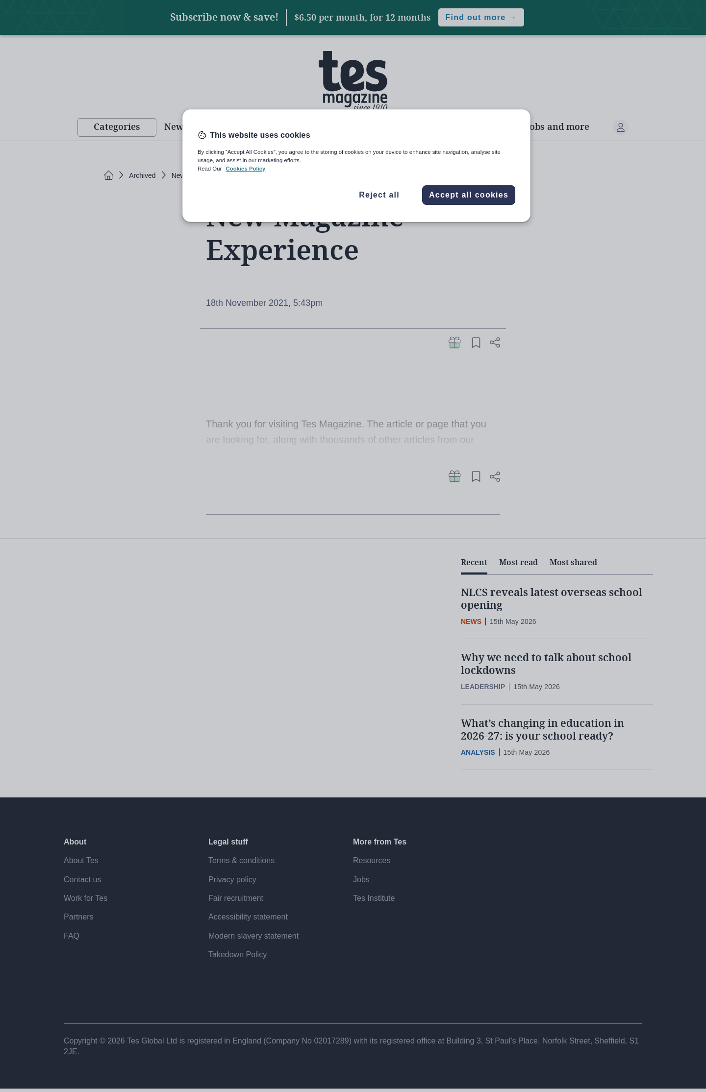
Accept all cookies (468, 195)
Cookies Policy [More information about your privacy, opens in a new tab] (245, 169)
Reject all (379, 195)
